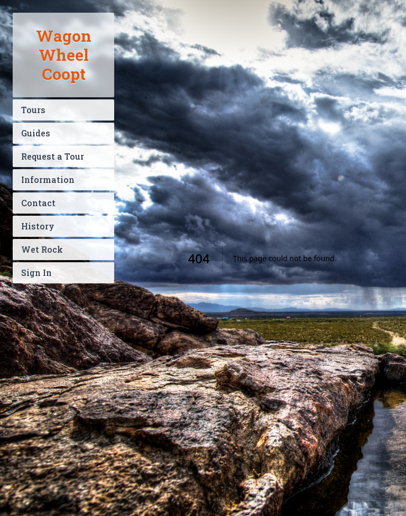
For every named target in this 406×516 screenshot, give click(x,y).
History (37, 226)
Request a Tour (52, 156)
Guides (35, 133)
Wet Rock (42, 249)
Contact (38, 202)
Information (48, 179)
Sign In (36, 272)
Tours (33, 109)
